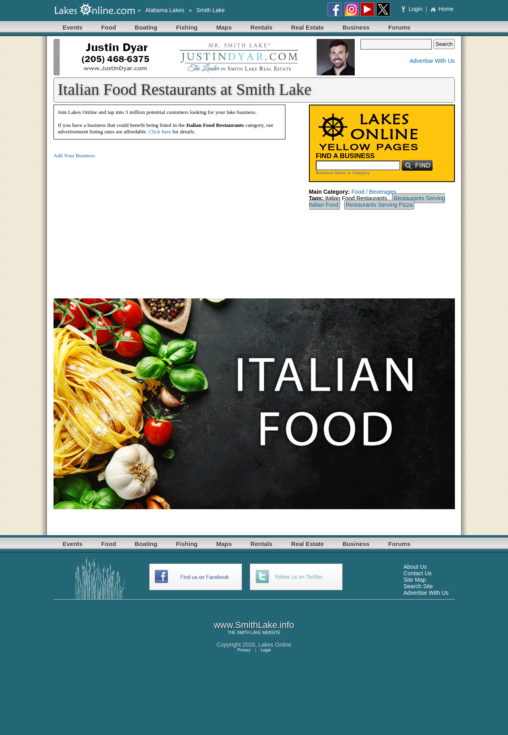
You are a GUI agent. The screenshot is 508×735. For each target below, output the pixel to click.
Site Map (414, 579)
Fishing (186, 27)
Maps (224, 27)
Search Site (418, 586)
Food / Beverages (374, 192)
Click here (160, 132)
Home (441, 9)
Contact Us (417, 573)
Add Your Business (74, 155)
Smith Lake (210, 10)
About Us (415, 567)
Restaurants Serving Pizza (379, 204)
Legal (265, 650)
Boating (146, 27)
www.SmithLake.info (254, 625)
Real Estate (307, 27)
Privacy (244, 650)
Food (108, 27)
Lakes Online (275, 644)
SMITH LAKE (249, 632)
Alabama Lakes (164, 10)
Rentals (261, 27)
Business (356, 27)
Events (73, 27)
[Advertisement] (122, 222)
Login (413, 9)
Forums (399, 27)
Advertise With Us (431, 61)
